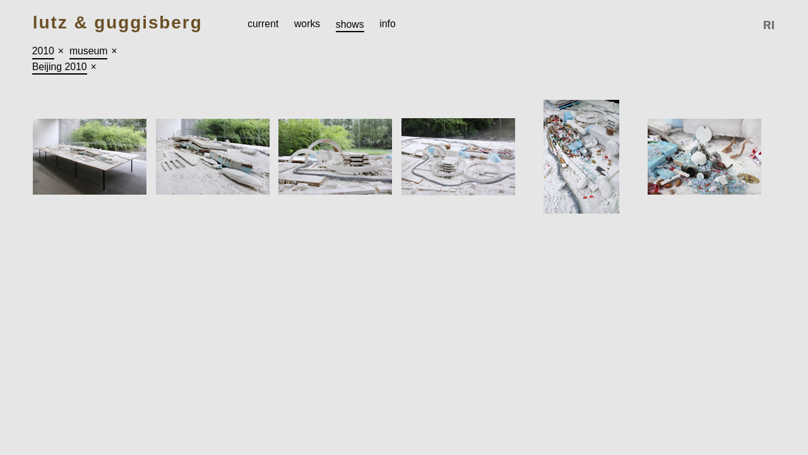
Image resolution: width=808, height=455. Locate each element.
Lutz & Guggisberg (118, 23)
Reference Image (769, 25)
